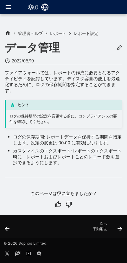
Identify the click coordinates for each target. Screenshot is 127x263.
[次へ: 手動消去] (106, 228)
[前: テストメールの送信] (7, 228)
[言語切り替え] (45, 7)
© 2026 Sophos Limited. (25, 243)
